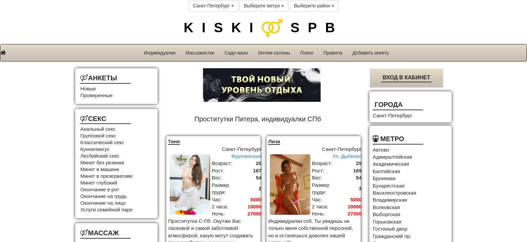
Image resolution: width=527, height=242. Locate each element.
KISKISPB (263, 27)
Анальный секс (98, 129)
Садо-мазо (236, 52)
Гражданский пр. (392, 236)
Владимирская (390, 200)
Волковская (386, 207)
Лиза (274, 141)
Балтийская (386, 171)
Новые (88, 88)
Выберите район (314, 5)
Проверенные (96, 95)
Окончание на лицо (103, 203)
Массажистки (200, 52)
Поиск (306, 52)
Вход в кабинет (406, 77)
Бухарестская (388, 186)
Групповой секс (98, 135)
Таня (174, 141)
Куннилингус (95, 149)
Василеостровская (394, 193)
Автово (381, 150)
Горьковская (387, 222)
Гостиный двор (390, 229)
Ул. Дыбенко (347, 156)
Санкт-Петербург (213, 5)
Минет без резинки (102, 162)
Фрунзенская (246, 156)
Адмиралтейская (392, 157)
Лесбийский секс (99, 156)
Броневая (384, 178)
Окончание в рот (99, 189)
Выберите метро (264, 5)
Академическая (391, 164)
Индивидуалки (159, 52)
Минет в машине (99, 169)
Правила (332, 52)
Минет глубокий (98, 183)
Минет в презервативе (106, 176)
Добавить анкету (371, 52)
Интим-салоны (274, 52)
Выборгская (386, 214)
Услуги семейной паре (106, 209)
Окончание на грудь (103, 196)
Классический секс (102, 142)
